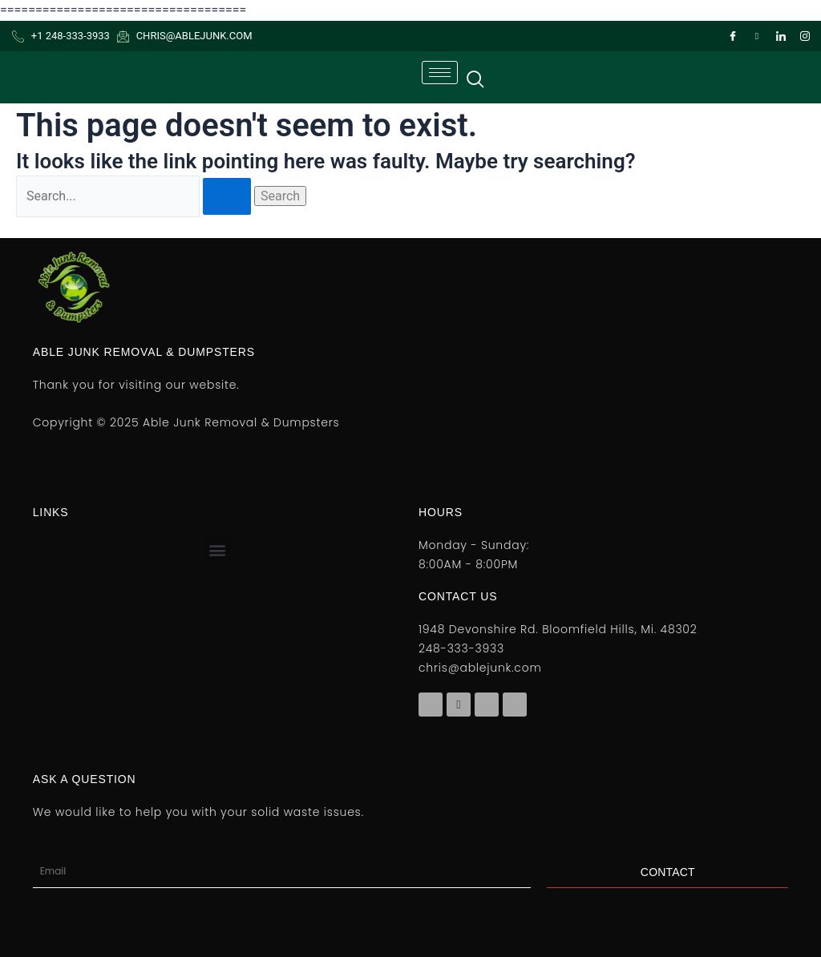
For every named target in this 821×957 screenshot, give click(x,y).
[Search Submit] (227, 196)
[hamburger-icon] (440, 72)
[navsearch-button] (475, 77)
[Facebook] (733, 36)
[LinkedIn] (781, 36)
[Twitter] (757, 36)
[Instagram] (805, 36)
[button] (217, 549)
